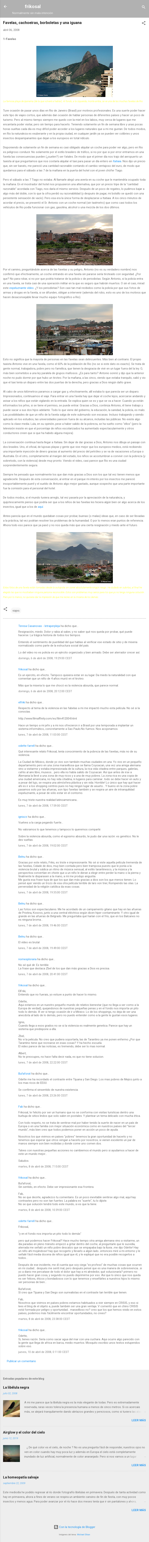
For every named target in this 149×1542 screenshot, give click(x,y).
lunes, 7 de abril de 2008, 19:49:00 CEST (43, 948)
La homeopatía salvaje (21, 1477)
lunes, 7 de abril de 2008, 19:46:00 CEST (43, 925)
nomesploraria (27, 959)
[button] (143, 24)
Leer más (139, 1420)
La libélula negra (16, 1387)
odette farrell (26, 745)
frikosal (33, 6)
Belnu (21, 856)
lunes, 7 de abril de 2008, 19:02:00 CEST (43, 845)
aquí (40, 506)
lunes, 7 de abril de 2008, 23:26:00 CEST (43, 1095)
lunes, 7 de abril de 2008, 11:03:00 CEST (43, 734)
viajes (16, 610)
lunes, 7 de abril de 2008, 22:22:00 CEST (43, 1062)
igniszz (22, 817)
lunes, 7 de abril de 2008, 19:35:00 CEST (43, 892)
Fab (20, 1106)
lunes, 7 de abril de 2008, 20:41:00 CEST (43, 974)
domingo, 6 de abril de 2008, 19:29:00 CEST (45, 658)
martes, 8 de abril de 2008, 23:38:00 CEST (44, 1319)
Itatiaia (117, 161)
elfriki (21, 702)
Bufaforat (24, 1073)
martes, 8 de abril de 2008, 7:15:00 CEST (43, 1166)
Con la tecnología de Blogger (74, 1527)
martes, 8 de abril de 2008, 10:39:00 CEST (44, 1210)
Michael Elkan (83, 1534)
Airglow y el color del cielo (24, 1432)
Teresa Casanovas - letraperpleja (39, 626)
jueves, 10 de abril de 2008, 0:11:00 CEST (43, 1352)
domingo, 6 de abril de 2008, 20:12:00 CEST (45, 691)
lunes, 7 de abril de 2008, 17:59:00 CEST (43, 805)
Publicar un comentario (21, 1361)
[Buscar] (143, 8)
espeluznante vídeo (21, 288)
